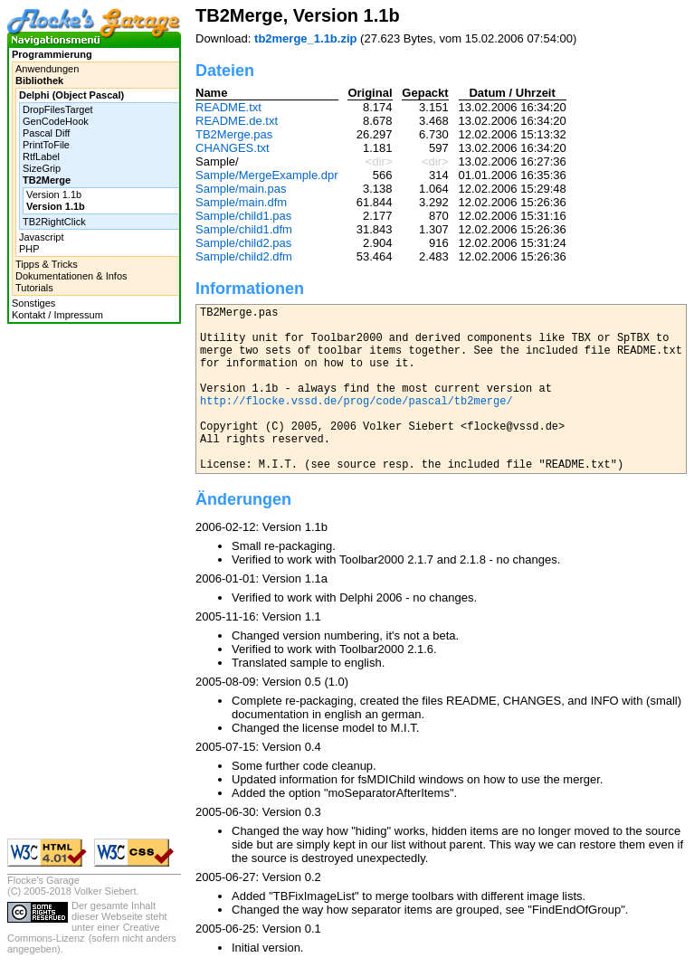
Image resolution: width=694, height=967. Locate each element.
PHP (29, 248)
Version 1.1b (53, 194)
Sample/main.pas (240, 188)
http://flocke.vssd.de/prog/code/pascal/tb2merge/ (356, 401)
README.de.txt (236, 121)
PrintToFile (46, 144)
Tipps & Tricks (46, 264)
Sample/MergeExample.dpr (266, 175)
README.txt (228, 107)
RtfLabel (41, 156)
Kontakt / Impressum (57, 314)
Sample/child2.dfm (243, 256)
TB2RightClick (54, 221)
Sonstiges (33, 303)
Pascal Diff (46, 133)
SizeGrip (42, 168)
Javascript (41, 237)
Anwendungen (47, 68)
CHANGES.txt (232, 148)
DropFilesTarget (58, 109)
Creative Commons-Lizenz (83, 932)
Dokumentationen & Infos (71, 275)
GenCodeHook (56, 121)
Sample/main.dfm (241, 202)
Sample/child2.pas (243, 243)
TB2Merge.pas (233, 134)
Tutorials (34, 287)
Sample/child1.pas (243, 216)
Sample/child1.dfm (243, 229)
